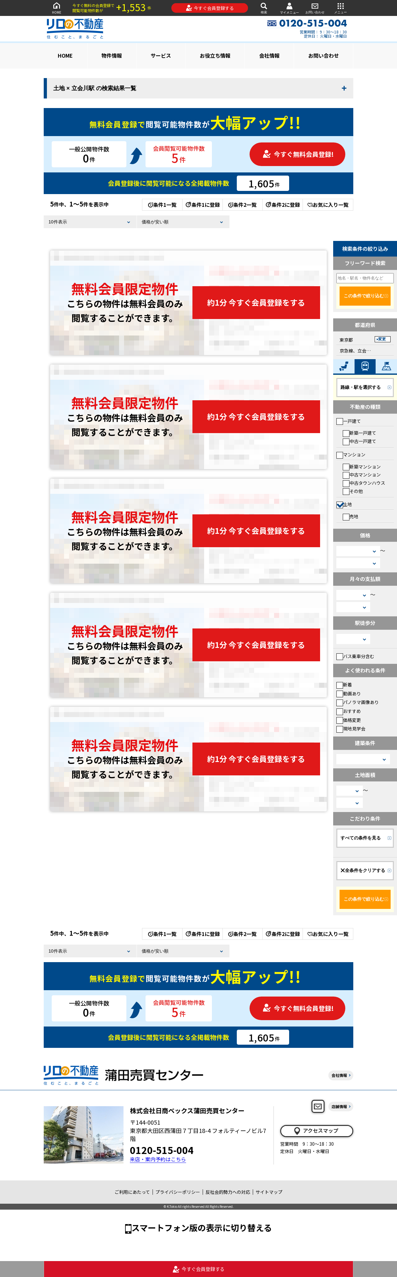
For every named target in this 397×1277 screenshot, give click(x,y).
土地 (344, 504)
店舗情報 (339, 1106)
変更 (382, 339)
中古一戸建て (359, 441)
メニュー (340, 8)
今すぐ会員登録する (210, 8)
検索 (264, 8)
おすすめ (348, 711)
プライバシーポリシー (177, 1192)
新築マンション (362, 466)
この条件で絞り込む (364, 295)
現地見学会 (350, 728)
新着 (344, 684)
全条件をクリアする (363, 870)
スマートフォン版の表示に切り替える (201, 1227)
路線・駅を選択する (361, 387)
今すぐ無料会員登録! (298, 154)
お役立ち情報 (215, 55)
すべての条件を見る (361, 837)
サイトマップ (269, 1192)
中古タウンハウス (364, 483)
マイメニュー (289, 8)
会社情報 (269, 55)
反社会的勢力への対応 (228, 1192)
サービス (161, 55)
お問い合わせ (315, 8)
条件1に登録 (202, 204)
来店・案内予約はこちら (158, 1159)
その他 (353, 491)
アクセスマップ (315, 1131)
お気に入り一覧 (327, 204)
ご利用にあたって (132, 1192)
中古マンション (362, 474)
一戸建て (348, 421)
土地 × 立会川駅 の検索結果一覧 (94, 88)
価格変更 (348, 720)
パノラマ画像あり (357, 702)
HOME (56, 8)
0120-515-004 (162, 1150)
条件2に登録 (282, 204)
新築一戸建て (359, 433)
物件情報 (111, 55)
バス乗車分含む (355, 656)
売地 (350, 516)
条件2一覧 (242, 204)
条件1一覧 (162, 204)
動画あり (348, 693)
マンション (350, 454)
